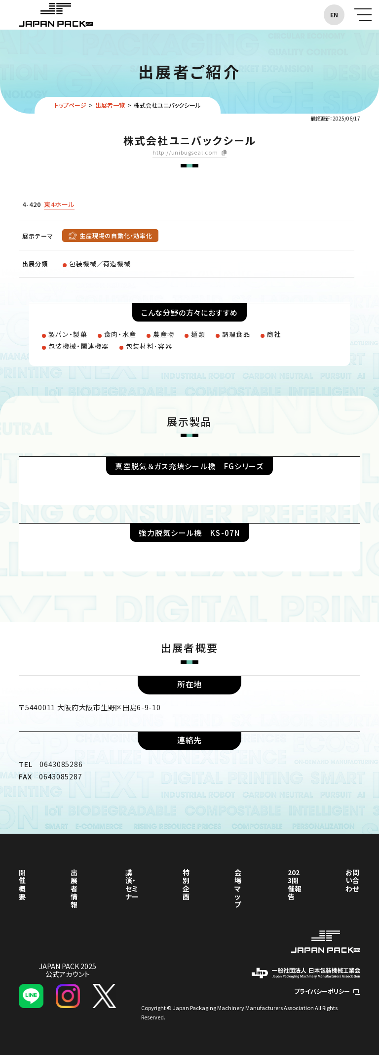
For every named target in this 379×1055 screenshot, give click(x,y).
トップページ (70, 105)
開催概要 (22, 884)
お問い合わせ (352, 880)
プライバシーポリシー (327, 991)
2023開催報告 (295, 884)
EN (334, 14)
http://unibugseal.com (185, 152)
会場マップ (237, 888)
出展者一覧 (110, 105)
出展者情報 (74, 888)
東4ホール (59, 204)
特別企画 (186, 884)
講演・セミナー (132, 884)
